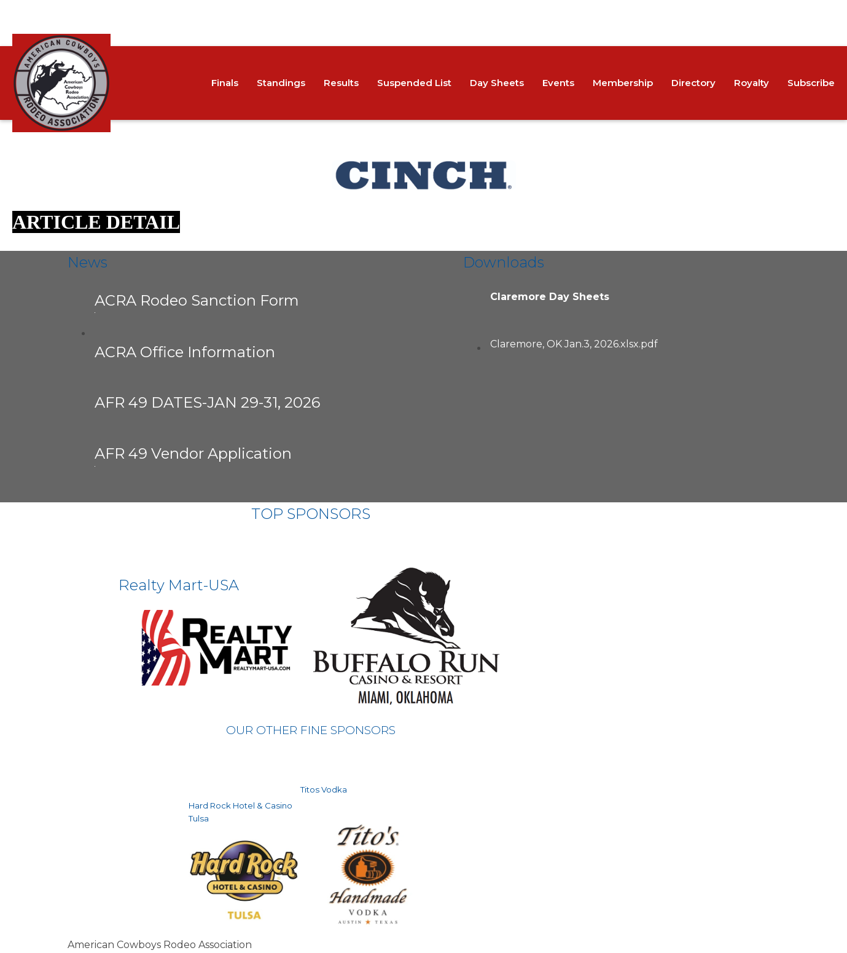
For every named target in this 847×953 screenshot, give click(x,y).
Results (341, 83)
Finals (224, 83)
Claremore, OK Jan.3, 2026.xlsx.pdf (574, 344)
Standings (281, 83)
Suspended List (414, 83)
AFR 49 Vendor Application (193, 455)
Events (558, 83)
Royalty (751, 83)
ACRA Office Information (185, 352)
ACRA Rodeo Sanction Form (197, 302)
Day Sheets (497, 83)
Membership (623, 83)
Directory (693, 83)
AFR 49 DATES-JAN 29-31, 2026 (207, 402)
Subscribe (811, 83)
